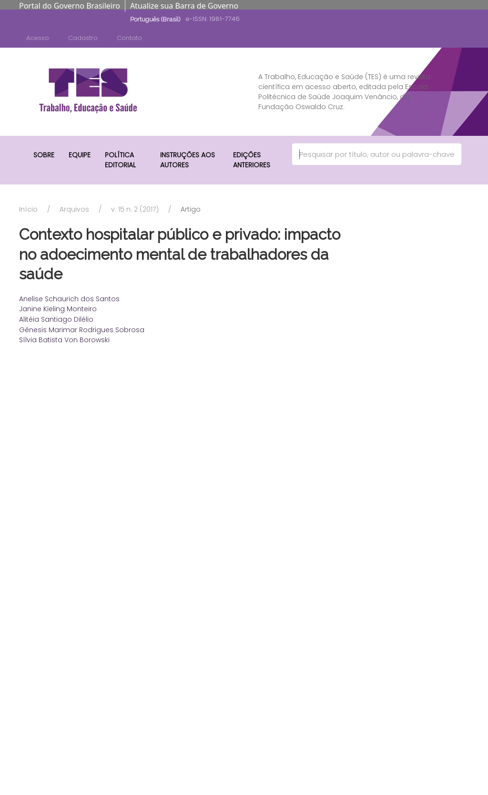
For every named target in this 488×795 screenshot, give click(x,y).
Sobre (43, 155)
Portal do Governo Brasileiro (69, 5)
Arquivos (74, 209)
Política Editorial (120, 160)
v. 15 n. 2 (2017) (135, 209)
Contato (129, 37)
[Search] (377, 154)
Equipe (80, 155)
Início (28, 209)
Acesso (37, 37)
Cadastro (83, 37)
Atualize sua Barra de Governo (184, 5)
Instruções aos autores (187, 160)
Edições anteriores (251, 160)
